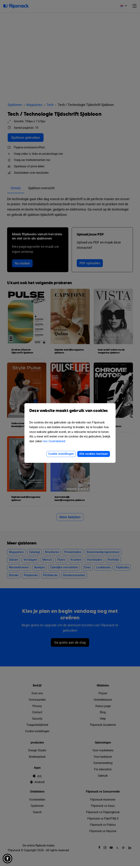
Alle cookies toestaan (93, 454)
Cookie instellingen (61, 454)
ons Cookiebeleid (54, 441)
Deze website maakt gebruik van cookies (70, 413)
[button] (7, 858)
